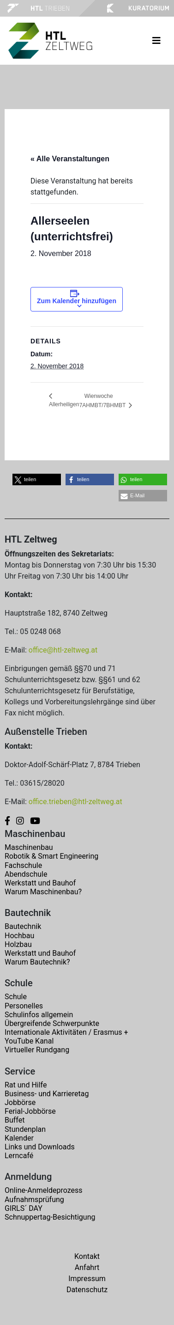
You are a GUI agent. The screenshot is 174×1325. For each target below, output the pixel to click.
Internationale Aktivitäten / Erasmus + (66, 1032)
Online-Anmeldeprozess (44, 1190)
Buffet (14, 1120)
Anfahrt (87, 1267)
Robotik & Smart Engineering (51, 856)
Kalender (19, 1138)
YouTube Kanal (29, 1041)
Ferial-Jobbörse (30, 1111)
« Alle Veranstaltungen (69, 159)
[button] (36, 479)
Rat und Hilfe (26, 1085)
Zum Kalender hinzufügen (76, 301)
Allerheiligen (64, 404)
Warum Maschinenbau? (43, 891)
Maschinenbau (29, 847)
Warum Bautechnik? (37, 962)
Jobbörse (20, 1102)
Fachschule (23, 865)
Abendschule (26, 874)
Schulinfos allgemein (39, 1014)
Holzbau (18, 944)
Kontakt (87, 1256)
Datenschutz (87, 1289)
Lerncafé (19, 1155)
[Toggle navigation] (156, 41)
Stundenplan (25, 1129)
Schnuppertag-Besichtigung (50, 1217)
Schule (16, 996)
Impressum (87, 1278)
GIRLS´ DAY (23, 1208)
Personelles (24, 1005)
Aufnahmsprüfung (34, 1199)
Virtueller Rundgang (37, 1049)
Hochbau (19, 935)
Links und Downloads (40, 1146)
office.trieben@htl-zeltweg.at (75, 801)
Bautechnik (23, 926)
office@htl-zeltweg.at (63, 650)
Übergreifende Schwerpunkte (52, 1023)
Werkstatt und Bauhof (40, 883)
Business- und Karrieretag (47, 1093)
